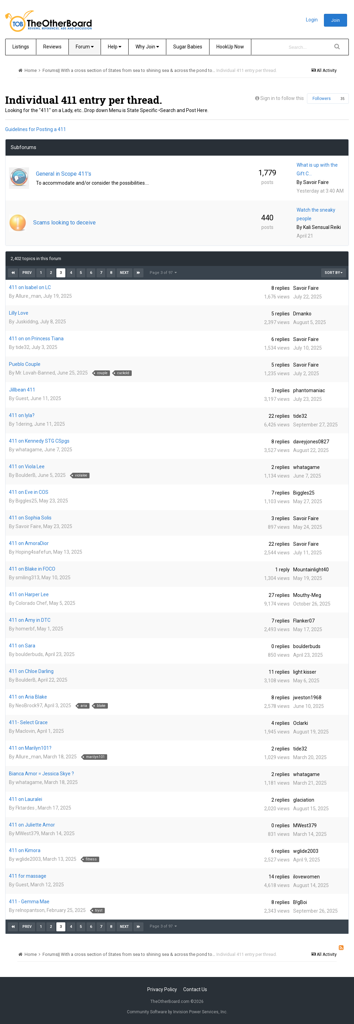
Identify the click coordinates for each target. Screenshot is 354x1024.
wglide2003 (28, 859)
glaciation (303, 800)
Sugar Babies (187, 46)
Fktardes (26, 808)
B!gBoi (300, 902)
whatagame (29, 449)
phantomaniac (309, 390)
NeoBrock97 (29, 705)
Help (114, 46)
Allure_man (28, 296)
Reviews (52, 46)
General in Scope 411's (63, 173)
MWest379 (27, 833)
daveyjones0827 (311, 441)
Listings (20, 46)
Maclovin (25, 731)
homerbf (25, 628)
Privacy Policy (162, 989)
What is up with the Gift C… (317, 169)
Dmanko (302, 313)
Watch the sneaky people (316, 214)
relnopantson (30, 910)
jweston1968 (307, 697)
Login (312, 19)
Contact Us (195, 989)
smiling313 (27, 577)
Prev (27, 273)
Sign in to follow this (282, 98)
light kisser (304, 672)
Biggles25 (26, 501)
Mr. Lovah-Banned (35, 373)
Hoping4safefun (33, 552)
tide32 (22, 347)
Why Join (147, 46)
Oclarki (300, 723)
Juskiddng (27, 321)
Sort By (334, 273)
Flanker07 (304, 621)
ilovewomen (306, 876)
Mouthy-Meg (307, 595)
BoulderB (26, 475)
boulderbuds (29, 654)
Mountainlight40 (311, 569)
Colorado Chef (31, 603)
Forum (85, 46)
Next (124, 273)
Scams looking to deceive (64, 222)
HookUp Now (230, 46)
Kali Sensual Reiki (322, 227)
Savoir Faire (316, 182)
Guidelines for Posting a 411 (35, 129)
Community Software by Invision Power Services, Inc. (177, 1011)
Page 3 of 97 (163, 272)
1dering (24, 424)
